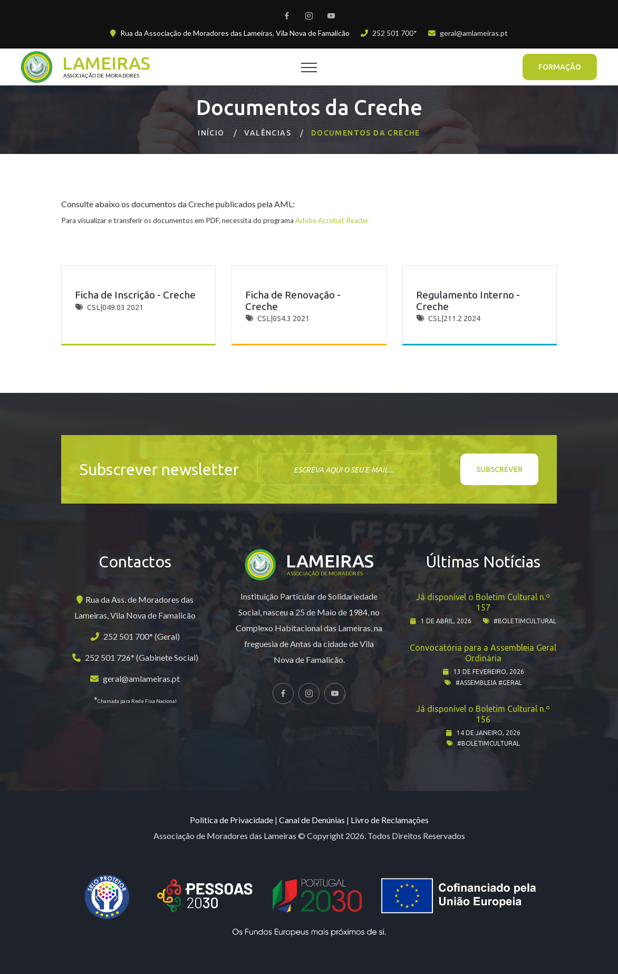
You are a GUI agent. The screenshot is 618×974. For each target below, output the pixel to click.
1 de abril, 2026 (446, 621)
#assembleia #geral (489, 682)
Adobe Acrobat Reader (332, 220)
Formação (559, 67)
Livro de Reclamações (390, 820)
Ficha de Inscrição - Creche (135, 295)
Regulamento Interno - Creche (468, 300)
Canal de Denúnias (312, 820)
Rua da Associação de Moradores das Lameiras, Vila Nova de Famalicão (235, 32)
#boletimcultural (525, 621)
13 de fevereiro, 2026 (488, 671)
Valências (267, 133)
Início (211, 133)
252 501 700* (394, 32)
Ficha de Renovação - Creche (293, 300)
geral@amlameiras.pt (474, 32)
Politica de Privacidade (231, 820)
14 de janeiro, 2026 (488, 732)
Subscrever (499, 469)
